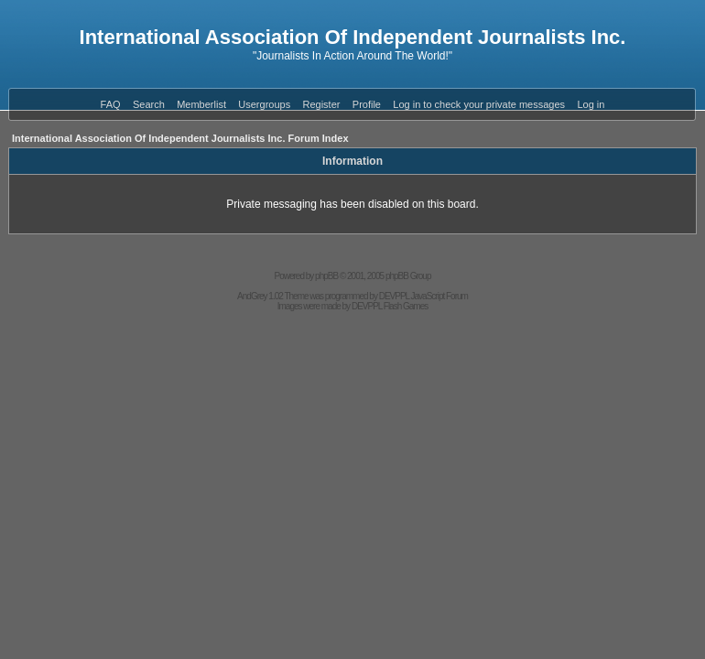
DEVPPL (394, 296)
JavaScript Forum (439, 296)
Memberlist (201, 104)
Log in (590, 104)
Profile (366, 104)
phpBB (326, 276)
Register (322, 104)
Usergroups (264, 104)
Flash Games (406, 306)
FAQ (111, 104)
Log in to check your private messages (479, 104)
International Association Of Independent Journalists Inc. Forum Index (180, 138)
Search (149, 104)
